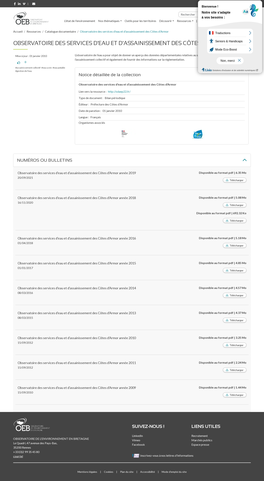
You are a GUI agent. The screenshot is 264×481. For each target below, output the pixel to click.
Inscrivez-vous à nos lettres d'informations (163, 455)
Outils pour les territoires (140, 21)
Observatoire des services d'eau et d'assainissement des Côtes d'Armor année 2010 (77, 338)
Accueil (18, 31)
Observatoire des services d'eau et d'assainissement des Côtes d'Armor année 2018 (77, 198)
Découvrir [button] (165, 21)
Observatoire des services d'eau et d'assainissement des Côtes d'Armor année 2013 (77, 313)
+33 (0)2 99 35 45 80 (26, 452)
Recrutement (199, 435)
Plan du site (126, 471)
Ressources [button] (184, 21)
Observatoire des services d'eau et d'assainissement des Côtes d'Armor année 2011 (77, 363)
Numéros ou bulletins (44, 160)
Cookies (108, 471)
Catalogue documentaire (60, 31)
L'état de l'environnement (79, 21)
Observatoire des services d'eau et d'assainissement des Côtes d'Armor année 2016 (77, 238)
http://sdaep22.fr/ (119, 91)
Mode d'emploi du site (174, 471)
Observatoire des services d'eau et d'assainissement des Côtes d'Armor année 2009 (77, 388)
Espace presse (200, 444)
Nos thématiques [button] (109, 21)
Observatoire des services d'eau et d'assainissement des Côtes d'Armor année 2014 (77, 288)
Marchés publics (201, 440)
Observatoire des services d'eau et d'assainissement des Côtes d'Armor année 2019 (77, 173)
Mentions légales (87, 471)
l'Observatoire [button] (209, 21)
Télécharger (236, 180)
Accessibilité (147, 471)
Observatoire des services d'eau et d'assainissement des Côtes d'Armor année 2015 (77, 263)
